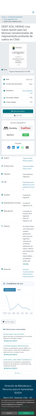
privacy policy (25, 406)
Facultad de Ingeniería (15, 17)
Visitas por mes (9, 290)
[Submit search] (23, 12)
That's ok (26, 413)
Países (19, 290)
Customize (4, 409)
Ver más (26, 264)
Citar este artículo (18, 111)
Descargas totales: (11, 98)
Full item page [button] (8, 322)
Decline (9, 413)
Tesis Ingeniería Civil (10, 19)
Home (4, 17)
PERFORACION (28, 277)
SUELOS (26, 269)
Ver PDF (18, 116)
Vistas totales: (10, 102)
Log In (27, 12)
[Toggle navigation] (33, 12)
